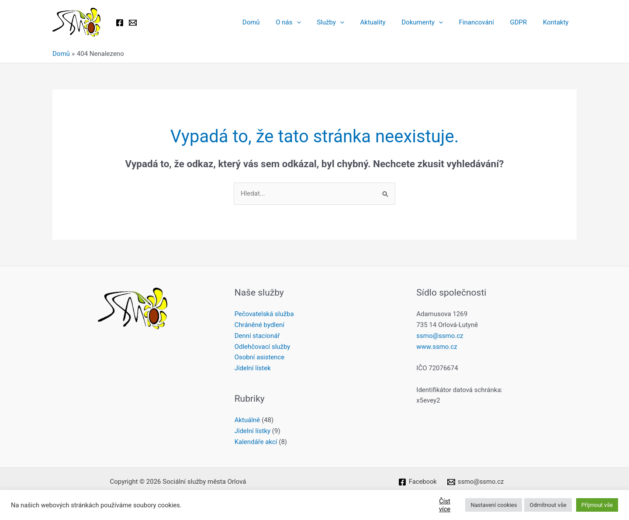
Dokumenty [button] (432, 22)
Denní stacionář (257, 336)
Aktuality (386, 22)
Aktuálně (247, 420)
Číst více (444, 505)
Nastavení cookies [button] (493, 505)
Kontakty (557, 22)
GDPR (522, 22)
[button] (315, 22)
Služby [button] (346, 22)
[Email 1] (133, 23)
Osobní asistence (260, 357)
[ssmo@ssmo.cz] (476, 482)
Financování (483, 22)
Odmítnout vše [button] (547, 505)
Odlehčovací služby (262, 347)
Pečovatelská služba (264, 314)
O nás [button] (307, 22)
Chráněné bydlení (260, 325)
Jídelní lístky (252, 431)
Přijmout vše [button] (597, 505)
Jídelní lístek (253, 368)
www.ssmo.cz (436, 347)
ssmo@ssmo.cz (439, 336)
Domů (273, 22)
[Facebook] (120, 23)
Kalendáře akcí (256, 442)
